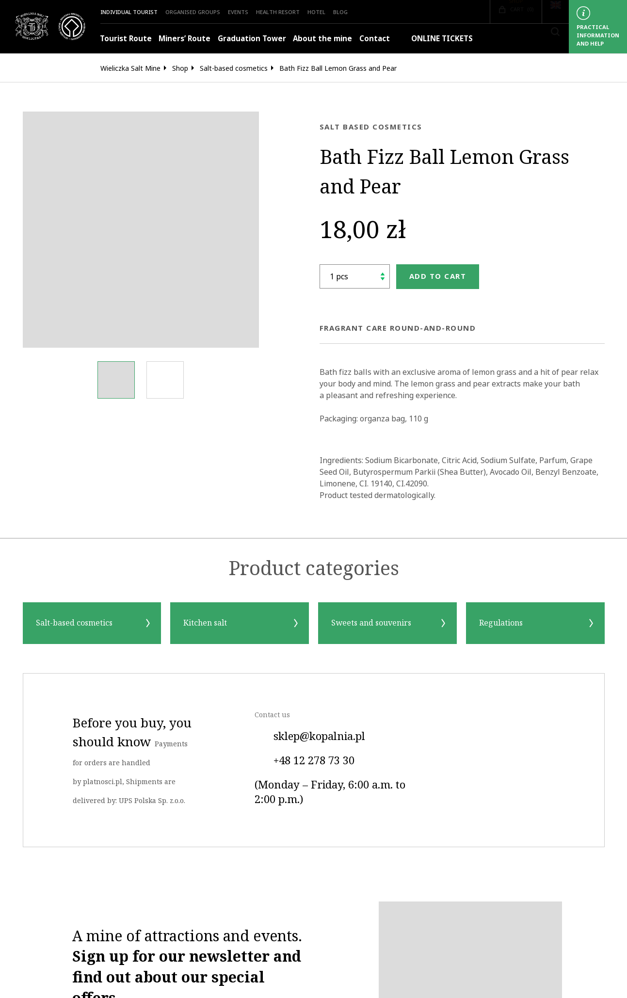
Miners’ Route (184, 38)
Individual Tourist (129, 12)
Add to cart (437, 276)
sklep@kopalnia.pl (310, 736)
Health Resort (278, 12)
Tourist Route (126, 38)
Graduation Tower (252, 38)
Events (238, 12)
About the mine (322, 38)
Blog (340, 12)
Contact (374, 38)
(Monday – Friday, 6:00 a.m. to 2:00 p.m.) (330, 792)
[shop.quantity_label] (355, 276)
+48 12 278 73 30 (304, 761)
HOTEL (316, 12)
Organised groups (192, 12)
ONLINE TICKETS (435, 38)
